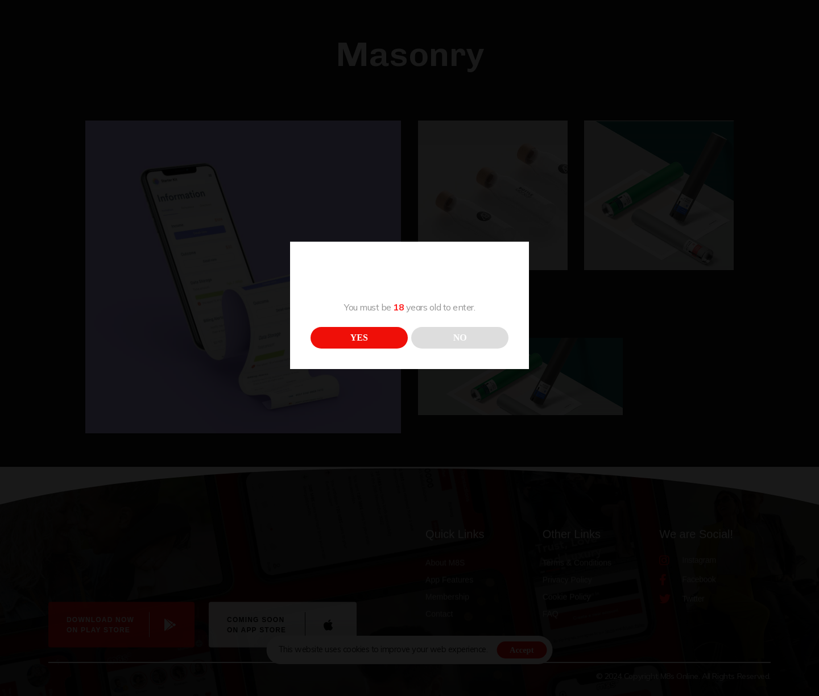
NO (460, 337)
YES (359, 337)
